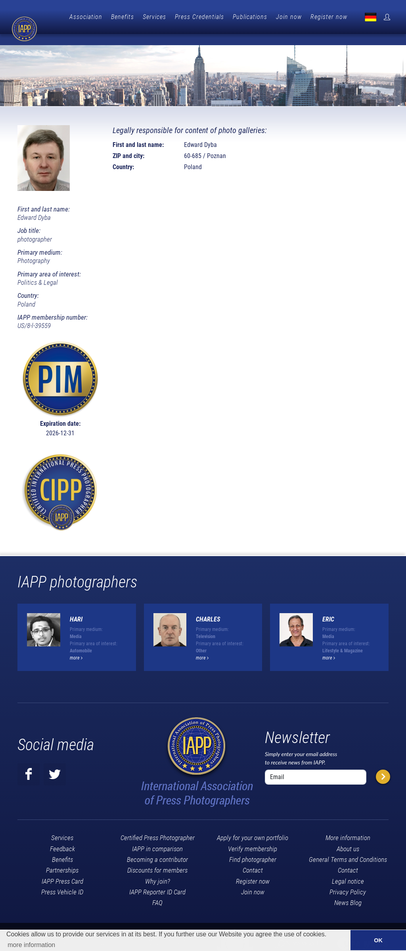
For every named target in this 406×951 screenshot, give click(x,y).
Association (124, 17)
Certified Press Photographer (158, 825)
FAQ (157, 890)
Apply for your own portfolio (252, 825)
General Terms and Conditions (348, 846)
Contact (253, 857)
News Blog (348, 890)
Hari (76, 606)
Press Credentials (237, 17)
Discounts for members (157, 857)
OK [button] (378, 940)
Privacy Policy (347, 879)
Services (193, 17)
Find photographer (252, 846)
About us (348, 836)
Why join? (157, 868)
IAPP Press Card (62, 868)
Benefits (160, 17)
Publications (288, 17)
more (76, 645)
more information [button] (31, 944)
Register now (367, 17)
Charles (208, 606)
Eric (328, 606)
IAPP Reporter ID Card (157, 879)
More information (348, 825)
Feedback (62, 836)
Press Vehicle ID (62, 879)
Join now (327, 17)
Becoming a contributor (157, 846)
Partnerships (62, 857)
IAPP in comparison (157, 836)
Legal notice (348, 868)
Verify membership (252, 836)
